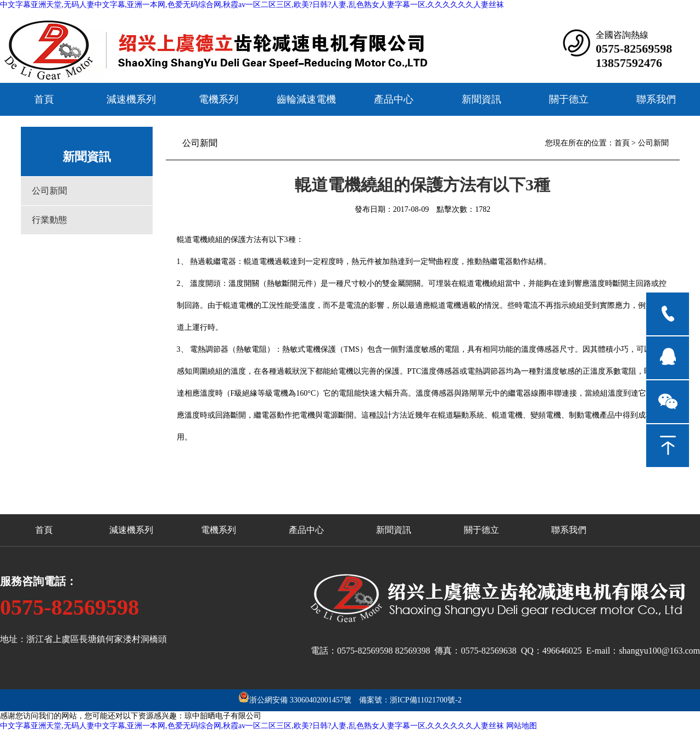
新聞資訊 (481, 99)
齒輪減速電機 (306, 99)
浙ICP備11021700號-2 (426, 700)
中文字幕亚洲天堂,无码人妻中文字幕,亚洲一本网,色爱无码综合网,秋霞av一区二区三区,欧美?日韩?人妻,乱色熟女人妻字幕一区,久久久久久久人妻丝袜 (252, 5)
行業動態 (49, 219)
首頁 (44, 99)
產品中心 (393, 99)
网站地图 (521, 726)
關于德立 (569, 99)
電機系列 (218, 99)
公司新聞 (49, 190)
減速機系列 (131, 99)
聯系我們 (656, 99)
